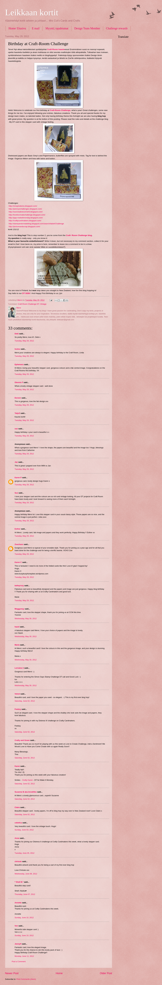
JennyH (18, 944)
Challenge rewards (117, 28)
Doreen (18, 398)
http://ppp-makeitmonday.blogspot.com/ (25, 218)
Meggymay (19, 609)
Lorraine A (19, 668)
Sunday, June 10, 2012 (24, 917)
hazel (17, 627)
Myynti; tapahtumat (56, 28)
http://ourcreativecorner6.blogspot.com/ (26, 212)
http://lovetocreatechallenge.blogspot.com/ (27, 215)
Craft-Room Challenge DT (28, 304)
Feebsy (18, 709)
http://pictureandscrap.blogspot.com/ (24, 226)
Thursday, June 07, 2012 (25, 894)
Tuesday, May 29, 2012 (24, 341)
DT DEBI (26, 293)
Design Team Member (87, 28)
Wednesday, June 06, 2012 (26, 874)
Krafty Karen (27, 780)
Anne (17, 838)
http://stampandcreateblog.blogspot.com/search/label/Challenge (36, 224)
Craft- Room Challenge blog (79, 235)
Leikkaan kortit (31, 12)
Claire (17, 807)
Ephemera (19, 364)
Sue (16, 493)
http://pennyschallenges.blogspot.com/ (25, 209)
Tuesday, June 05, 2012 (24, 853)
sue (16, 429)
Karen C (18, 562)
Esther (17, 529)
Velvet (17, 694)
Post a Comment (19, 961)
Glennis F (19, 382)
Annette (18, 903)
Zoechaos (19, 544)
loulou (17, 349)
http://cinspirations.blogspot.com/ (22, 206)
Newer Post (12, 973)
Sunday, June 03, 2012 (24, 830)
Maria (17, 645)
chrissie (18, 861)
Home (59, 973)
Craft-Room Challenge (60, 110)
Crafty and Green (22, 740)
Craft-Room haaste (56, 49)
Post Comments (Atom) (26, 979)
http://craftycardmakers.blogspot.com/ (25, 220)
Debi (17, 334)
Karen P (18, 477)
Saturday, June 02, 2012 (25, 701)
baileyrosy (19, 585)
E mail (36, 28)
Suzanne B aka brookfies (26, 792)
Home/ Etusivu (17, 28)
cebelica (18, 823)
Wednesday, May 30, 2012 (26, 618)
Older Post (106, 973)
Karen (17, 766)
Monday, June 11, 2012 (24, 956)
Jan (16, 462)
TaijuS (17, 413)
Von (16, 926)
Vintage (43, 304)
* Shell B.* (19, 882)
